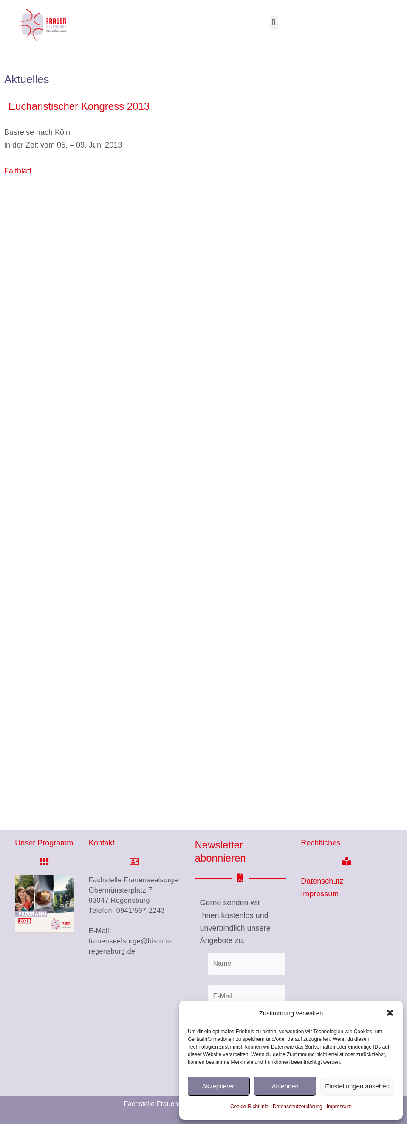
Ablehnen (284, 1086)
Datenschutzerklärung (297, 1107)
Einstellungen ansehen (357, 1086)
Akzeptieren (218, 1086)
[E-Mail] (247, 996)
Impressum (339, 1107)
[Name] (247, 964)
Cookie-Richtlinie (249, 1107)
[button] (390, 1013)
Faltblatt (17, 171)
